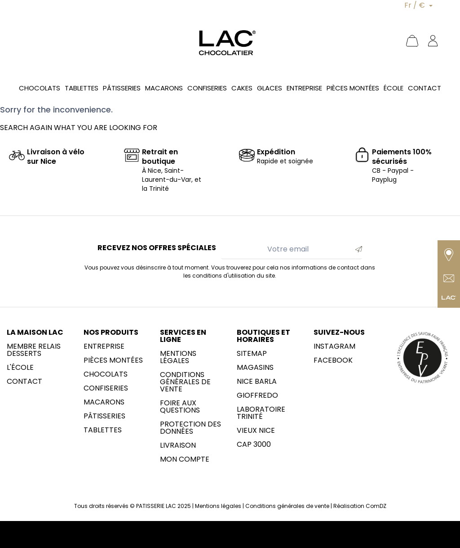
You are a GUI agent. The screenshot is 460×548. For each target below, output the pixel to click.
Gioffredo (257, 395)
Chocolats (106, 374)
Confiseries (106, 388)
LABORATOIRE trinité (261, 413)
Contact (24, 381)
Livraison (178, 445)
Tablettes (103, 430)
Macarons (104, 402)
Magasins (255, 367)
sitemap (252, 353)
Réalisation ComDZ (359, 506)
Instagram (334, 346)
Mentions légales (178, 357)
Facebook (333, 360)
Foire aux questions (180, 407)
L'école (20, 367)
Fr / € (415, 5)
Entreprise (104, 346)
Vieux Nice (256, 430)
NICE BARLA (257, 381)
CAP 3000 (254, 444)
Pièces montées (113, 360)
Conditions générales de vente (185, 382)
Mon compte (184, 459)
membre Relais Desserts (34, 350)
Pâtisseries (104, 416)
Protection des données (190, 428)
